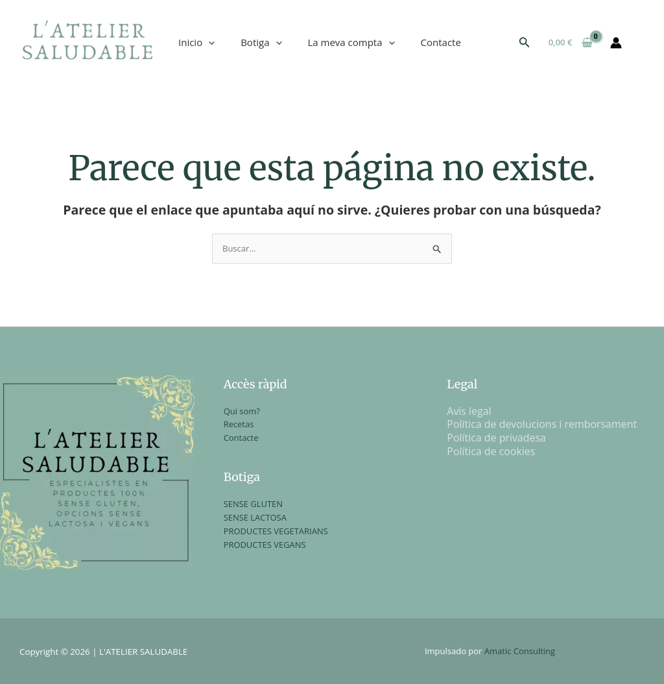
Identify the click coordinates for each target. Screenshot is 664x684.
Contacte (441, 42)
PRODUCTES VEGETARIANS (276, 531)
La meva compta (351, 42)
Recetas (239, 424)
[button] (524, 42)
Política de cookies (491, 451)
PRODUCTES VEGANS (265, 544)
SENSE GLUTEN (253, 504)
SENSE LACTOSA (255, 517)
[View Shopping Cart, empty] (570, 42)
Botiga (261, 42)
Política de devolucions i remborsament (542, 424)
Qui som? (242, 411)
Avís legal (469, 411)
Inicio (196, 42)
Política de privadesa (496, 437)
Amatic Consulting (519, 651)
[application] (208, 42)
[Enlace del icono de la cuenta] (616, 43)
